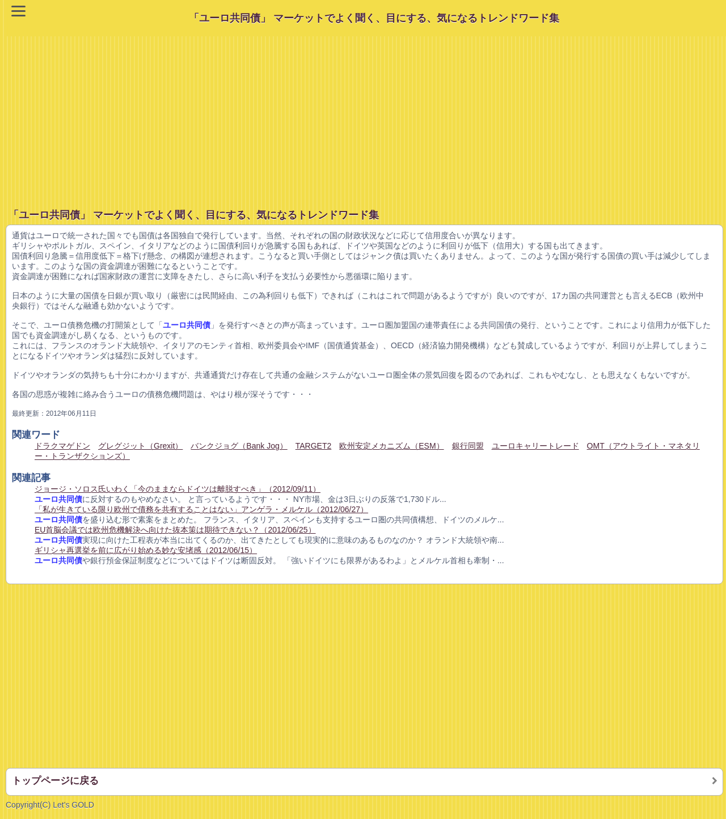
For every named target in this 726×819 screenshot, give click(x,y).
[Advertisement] (366, 115)
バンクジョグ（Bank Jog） (239, 445)
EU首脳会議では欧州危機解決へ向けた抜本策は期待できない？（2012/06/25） (175, 529)
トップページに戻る (55, 780)
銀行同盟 (468, 445)
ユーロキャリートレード (535, 445)
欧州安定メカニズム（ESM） (391, 445)
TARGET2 (314, 445)
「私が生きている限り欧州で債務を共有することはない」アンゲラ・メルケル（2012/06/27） (201, 509)
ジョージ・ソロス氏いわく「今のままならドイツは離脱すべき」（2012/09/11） (177, 488)
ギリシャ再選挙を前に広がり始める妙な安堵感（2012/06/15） (146, 550)
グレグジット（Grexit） (140, 445)
